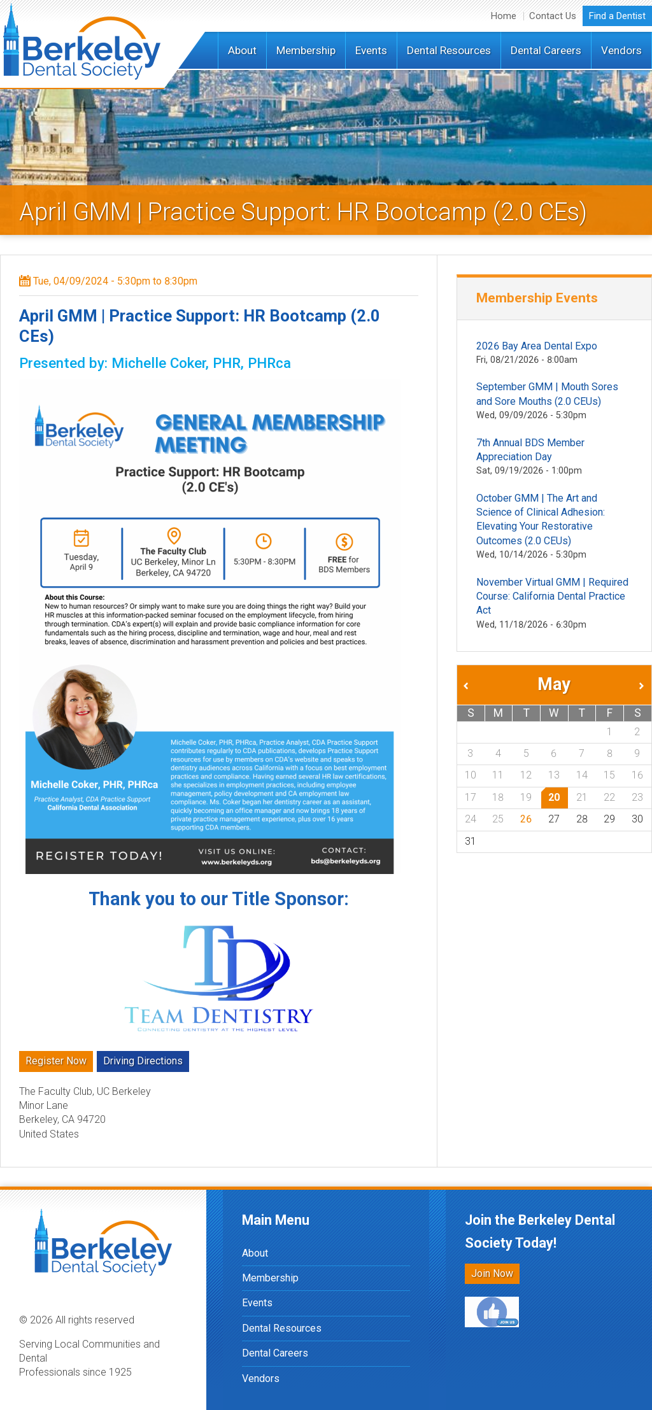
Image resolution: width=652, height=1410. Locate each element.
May (553, 684)
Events (371, 50)
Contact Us (552, 16)
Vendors (621, 50)
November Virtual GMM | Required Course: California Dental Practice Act (552, 596)
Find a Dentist (617, 16)
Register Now (56, 1061)
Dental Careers (546, 50)
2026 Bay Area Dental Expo (536, 346)
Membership (306, 50)
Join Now (492, 1273)
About (242, 50)
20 (554, 797)
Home (503, 16)
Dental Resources (449, 50)
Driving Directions (143, 1061)
